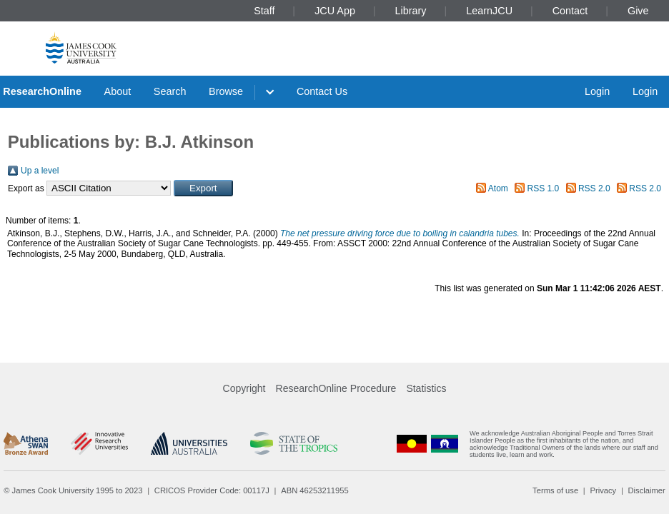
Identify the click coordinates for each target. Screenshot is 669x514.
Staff (264, 10)
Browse (226, 91)
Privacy (603, 490)
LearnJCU (489, 10)
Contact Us (322, 91)
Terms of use (555, 490)
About (118, 91)
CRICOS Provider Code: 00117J (211, 490)
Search (170, 91)
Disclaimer (646, 490)
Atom (498, 188)
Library (411, 10)
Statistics (426, 388)
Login (597, 91)
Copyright (244, 388)
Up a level (40, 171)
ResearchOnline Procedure (336, 388)
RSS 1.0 (543, 188)
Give (638, 10)
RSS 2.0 (594, 188)
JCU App (334, 10)
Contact (570, 10)
